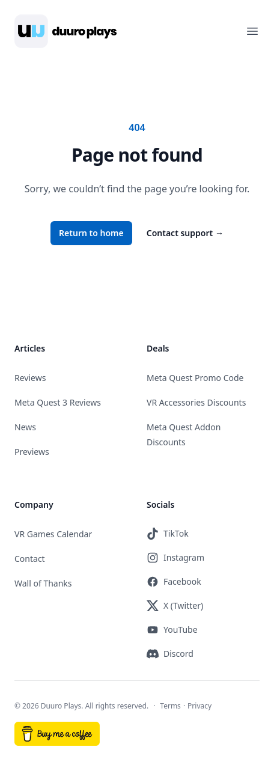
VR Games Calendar (53, 534)
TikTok (168, 534)
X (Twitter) (175, 606)
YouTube (172, 630)
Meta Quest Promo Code (195, 377)
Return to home (91, 233)
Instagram (175, 558)
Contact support (185, 233)
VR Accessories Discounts (196, 402)
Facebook (174, 582)
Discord (170, 654)
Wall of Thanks (43, 583)
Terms (170, 706)
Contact (29, 558)
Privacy (199, 706)
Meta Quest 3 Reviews (57, 402)
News (25, 427)
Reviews (30, 377)
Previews (31, 451)
